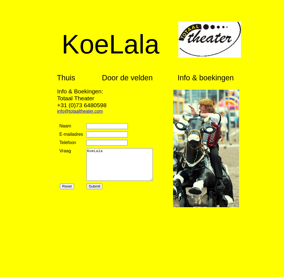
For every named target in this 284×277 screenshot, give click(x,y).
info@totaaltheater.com (80, 111)
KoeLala (119, 164)
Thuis (66, 78)
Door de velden (127, 78)
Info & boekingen (206, 78)
